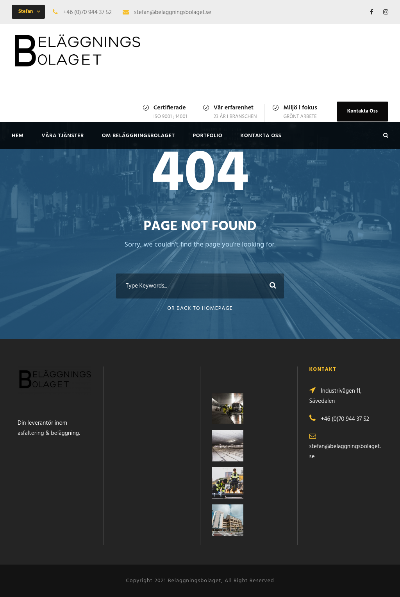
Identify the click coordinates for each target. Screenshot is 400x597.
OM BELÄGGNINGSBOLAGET (138, 135)
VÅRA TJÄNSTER (63, 135)
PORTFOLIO (208, 135)
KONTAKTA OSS (260, 135)
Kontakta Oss (362, 111)
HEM (18, 135)
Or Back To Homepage (200, 308)
